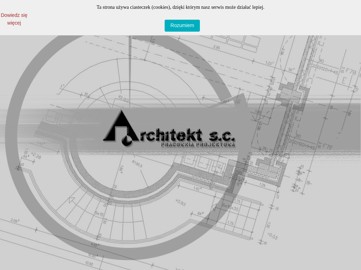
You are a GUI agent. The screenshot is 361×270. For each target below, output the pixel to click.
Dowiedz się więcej (14, 16)
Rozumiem (182, 25)
